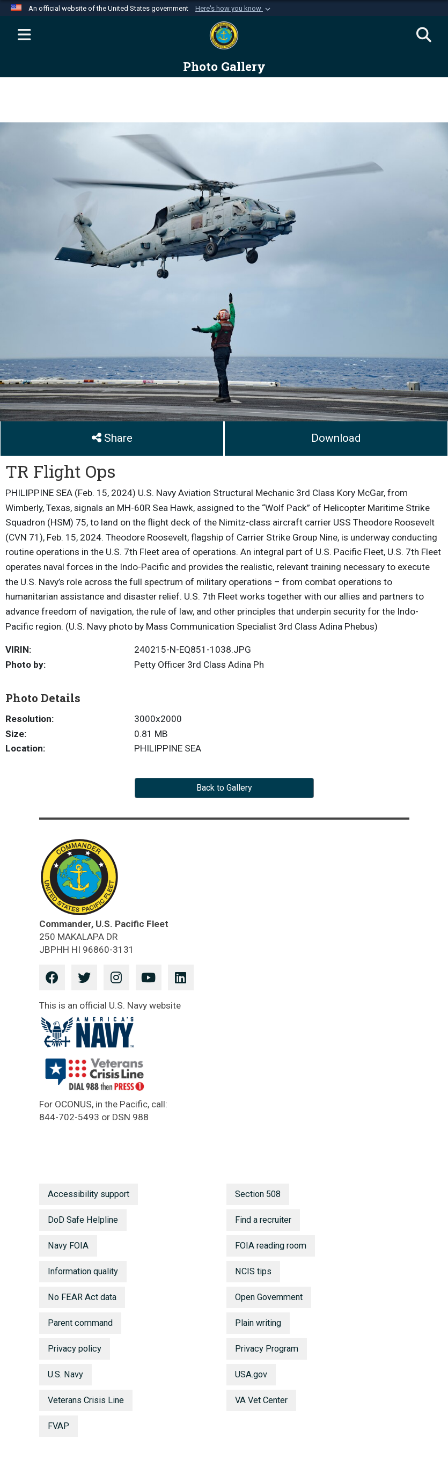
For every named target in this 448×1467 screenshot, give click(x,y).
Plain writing (258, 1323)
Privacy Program (266, 1349)
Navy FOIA (68, 1245)
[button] (234, 8)
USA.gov (251, 1374)
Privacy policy (74, 1349)
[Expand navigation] (24, 35)
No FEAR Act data (82, 1297)
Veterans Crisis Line (86, 1400)
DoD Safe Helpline (83, 1220)
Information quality (83, 1271)
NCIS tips (253, 1271)
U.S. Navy (65, 1374)
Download (336, 438)
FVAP (58, 1426)
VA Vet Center (261, 1400)
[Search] (423, 35)
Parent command (80, 1323)
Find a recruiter (263, 1220)
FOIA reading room (270, 1245)
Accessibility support (88, 1194)
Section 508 (258, 1194)
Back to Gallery (224, 788)
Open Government (269, 1297)
